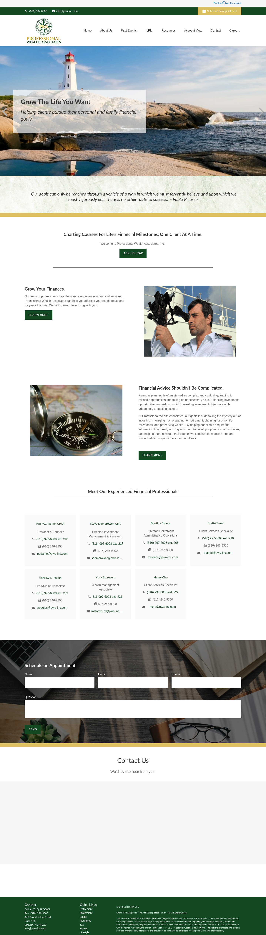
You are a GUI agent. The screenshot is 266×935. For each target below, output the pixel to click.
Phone (176, 674)
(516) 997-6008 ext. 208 (163, 542)
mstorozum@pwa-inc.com (107, 611)
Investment (86, 912)
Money (84, 928)
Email (102, 674)
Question (30, 697)
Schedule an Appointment (219, 11)
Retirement (86, 909)
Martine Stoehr (160, 523)
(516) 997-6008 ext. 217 (107, 543)
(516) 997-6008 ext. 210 (52, 539)
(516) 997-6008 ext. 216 (218, 538)
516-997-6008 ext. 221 (107, 596)
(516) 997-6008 (36, 11)
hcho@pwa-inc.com (163, 606)
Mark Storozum (105, 577)
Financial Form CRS (130, 907)
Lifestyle (84, 932)
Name (29, 674)
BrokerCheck (181, 913)
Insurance (85, 920)
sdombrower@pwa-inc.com (107, 558)
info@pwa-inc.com (65, 11)
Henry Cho (161, 577)
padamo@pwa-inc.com (52, 553)
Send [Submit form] (33, 729)
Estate (83, 916)
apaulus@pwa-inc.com (52, 607)
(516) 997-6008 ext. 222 (163, 592)
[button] (87, 30)
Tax (82, 924)
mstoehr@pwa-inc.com (163, 557)
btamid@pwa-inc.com (218, 552)
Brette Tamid (216, 523)
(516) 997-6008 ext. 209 (52, 593)
